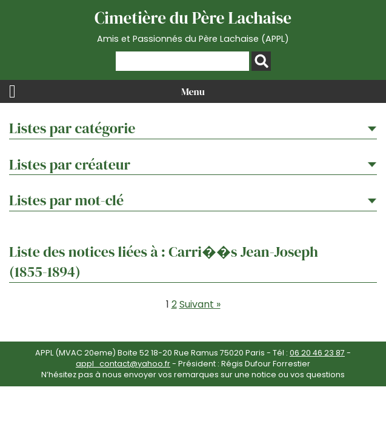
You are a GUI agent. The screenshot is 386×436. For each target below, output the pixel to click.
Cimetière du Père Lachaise (193, 26)
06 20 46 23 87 (317, 353)
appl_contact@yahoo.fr (123, 363)
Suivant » (200, 304)
